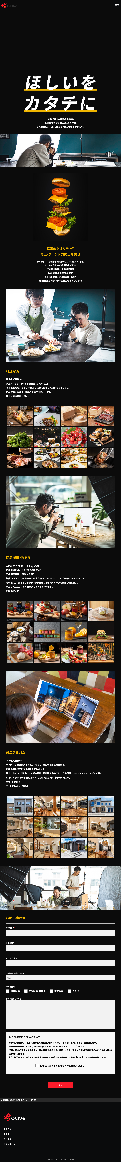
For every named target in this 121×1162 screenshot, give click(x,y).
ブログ (6, 1134)
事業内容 (7, 1129)
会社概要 (7, 1139)
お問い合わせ (9, 1144)
